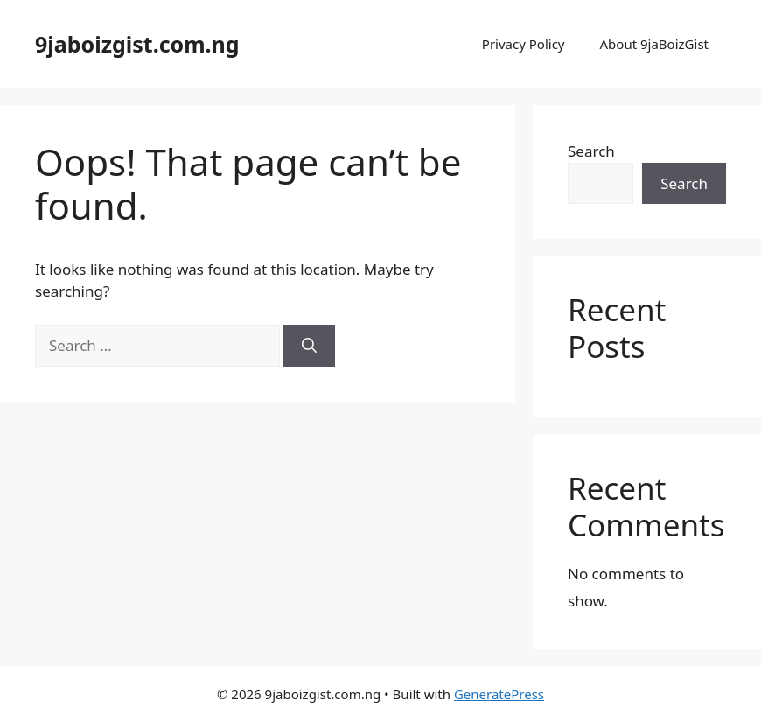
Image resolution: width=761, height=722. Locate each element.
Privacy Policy (523, 44)
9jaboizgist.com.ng (137, 44)
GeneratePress (499, 694)
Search (591, 151)
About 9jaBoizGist (654, 44)
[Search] (309, 346)
